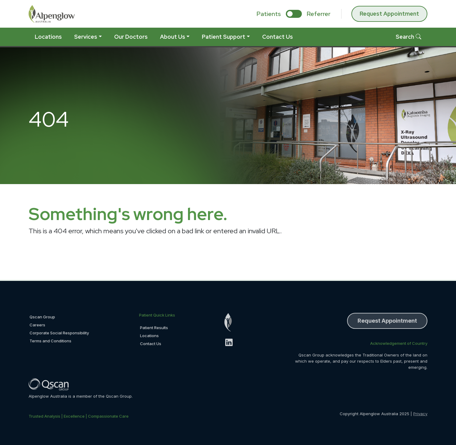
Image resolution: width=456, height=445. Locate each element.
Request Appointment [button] (387, 320)
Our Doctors (131, 36)
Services (85, 36)
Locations (48, 36)
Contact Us (277, 36)
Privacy (420, 413)
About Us (172, 36)
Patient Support (223, 36)
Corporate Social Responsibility (59, 332)
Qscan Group (42, 316)
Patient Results (154, 327)
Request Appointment (389, 13)
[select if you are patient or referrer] (294, 14)
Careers (37, 324)
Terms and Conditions (50, 340)
